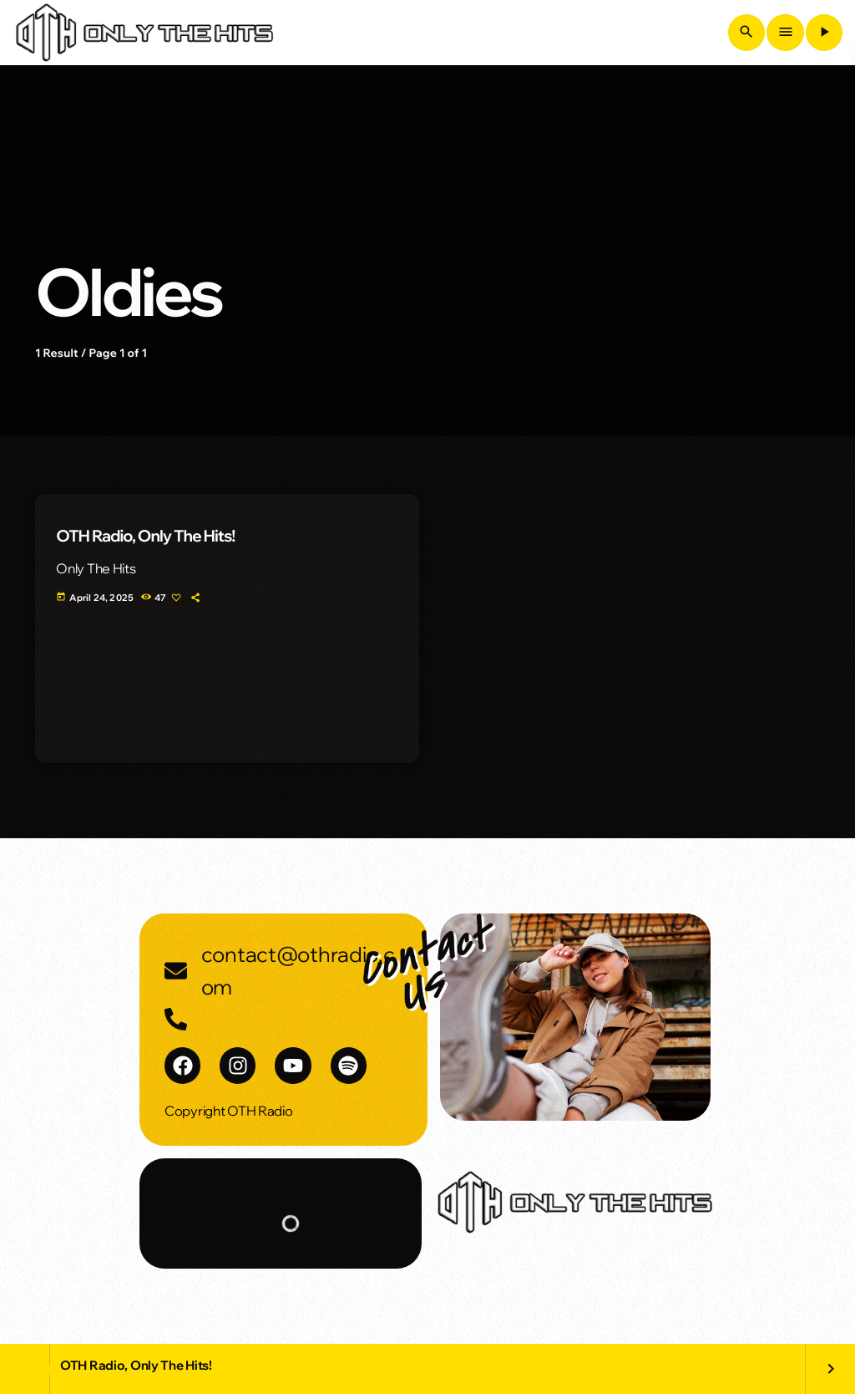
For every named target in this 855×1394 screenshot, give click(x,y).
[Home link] (144, 32)
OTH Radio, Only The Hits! (145, 536)
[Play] (824, 32)
